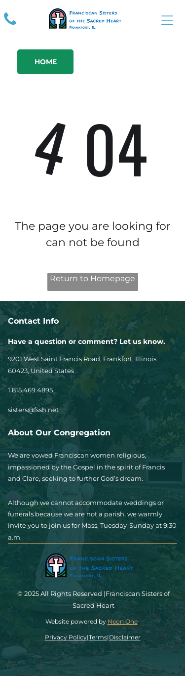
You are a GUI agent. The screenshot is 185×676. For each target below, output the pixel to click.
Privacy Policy (66, 637)
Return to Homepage (92, 278)
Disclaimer (125, 637)
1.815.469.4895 (30, 390)
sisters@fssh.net (33, 410)
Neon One (123, 621)
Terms (98, 637)
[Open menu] (167, 20)
